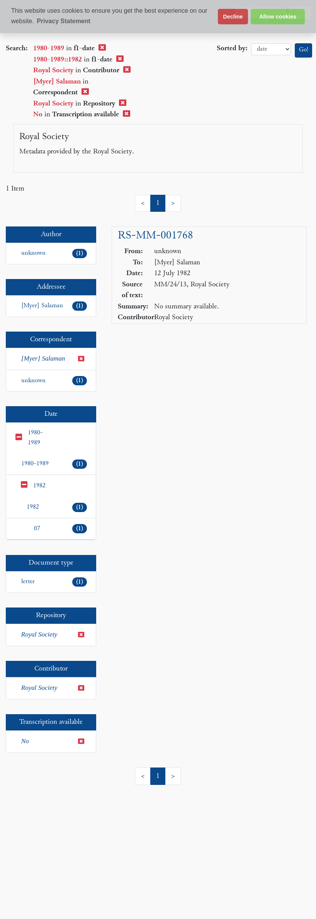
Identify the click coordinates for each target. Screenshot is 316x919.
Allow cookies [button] (277, 17)
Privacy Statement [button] (63, 21)
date (271, 49)
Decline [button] (233, 17)
